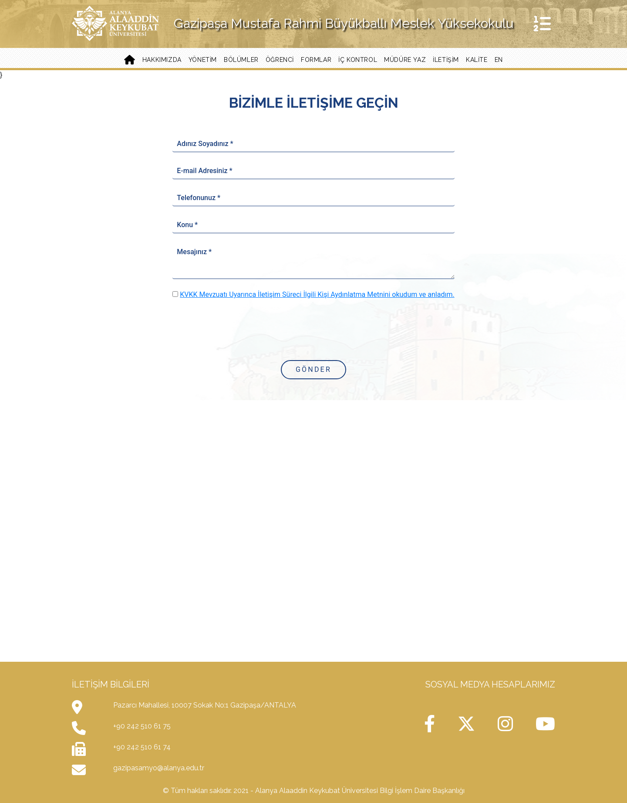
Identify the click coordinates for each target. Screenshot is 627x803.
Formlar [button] (316, 59)
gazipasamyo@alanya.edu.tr (158, 768)
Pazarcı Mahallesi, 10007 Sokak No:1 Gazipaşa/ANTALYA (204, 705)
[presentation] (313, 329)
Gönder (313, 369)
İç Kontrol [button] (357, 59)
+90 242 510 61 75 (142, 726)
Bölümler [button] (241, 59)
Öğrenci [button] (280, 59)
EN (499, 59)
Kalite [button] (477, 59)
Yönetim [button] (203, 59)
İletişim (446, 59)
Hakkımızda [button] (162, 59)
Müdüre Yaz (405, 59)
